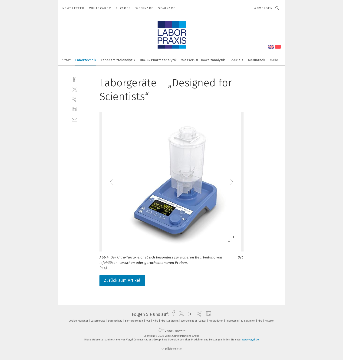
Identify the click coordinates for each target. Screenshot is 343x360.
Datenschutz (115, 320)
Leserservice (98, 320)
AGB (148, 320)
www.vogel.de (250, 339)
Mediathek (256, 60)
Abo (260, 320)
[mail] (74, 119)
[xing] (74, 99)
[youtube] (189, 314)
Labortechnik (85, 60)
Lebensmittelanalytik (118, 60)
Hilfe (156, 320)
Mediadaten (216, 320)
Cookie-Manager (79, 320)
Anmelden (263, 8)
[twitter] (74, 89)
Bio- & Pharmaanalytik (158, 60)
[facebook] (74, 79)
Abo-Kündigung (170, 320)
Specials (236, 60)
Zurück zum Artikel (122, 280)
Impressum (232, 320)
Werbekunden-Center (194, 320)
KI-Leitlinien (248, 320)
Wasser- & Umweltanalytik (203, 60)
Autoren (269, 320)
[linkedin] (74, 109)
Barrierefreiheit (134, 320)
